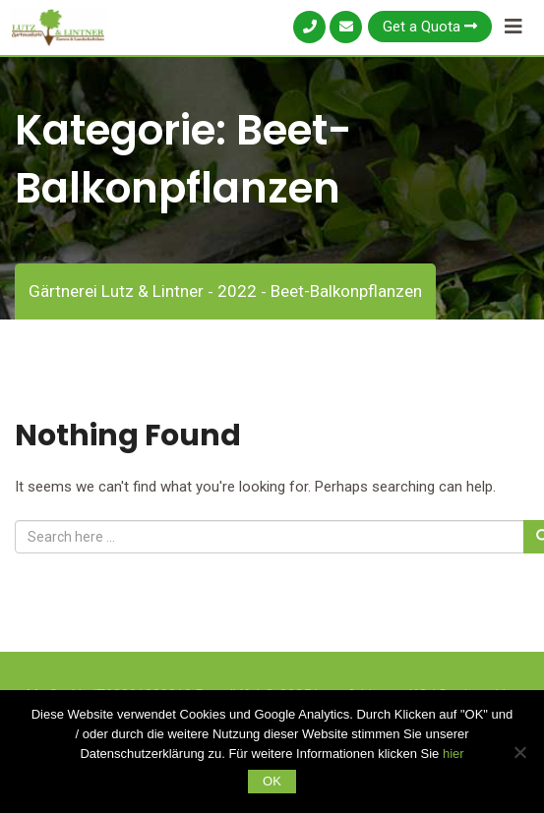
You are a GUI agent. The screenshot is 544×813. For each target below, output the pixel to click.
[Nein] (519, 752)
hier (453, 753)
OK (272, 781)
